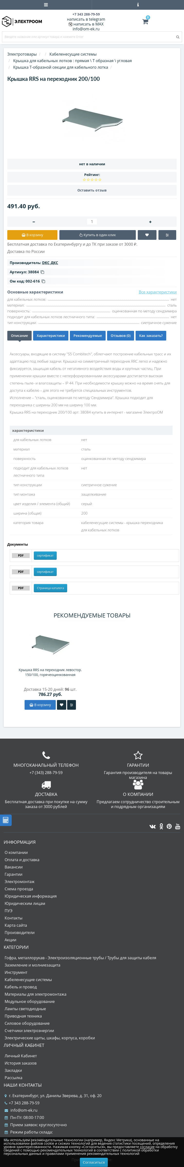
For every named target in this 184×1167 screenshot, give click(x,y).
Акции (10, 939)
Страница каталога (50, 588)
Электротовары (22, 54)
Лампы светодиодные (25, 1008)
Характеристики (51, 335)
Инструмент (16, 972)
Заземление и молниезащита (32, 965)
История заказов (21, 1063)
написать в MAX (89, 24)
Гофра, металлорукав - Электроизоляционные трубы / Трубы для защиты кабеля (80, 957)
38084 (36, 271)
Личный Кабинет (21, 1056)
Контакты (13, 918)
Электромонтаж (20, 881)
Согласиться (94, 1162)
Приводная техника (23, 1016)
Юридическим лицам (25, 903)
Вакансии (14, 867)
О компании (16, 852)
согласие (147, 1146)
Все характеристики (158, 292)
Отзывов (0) (120, 335)
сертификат (45, 555)
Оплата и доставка (22, 859)
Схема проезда (19, 889)
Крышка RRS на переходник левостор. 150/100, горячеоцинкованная (50, 672)
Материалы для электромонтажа (35, 994)
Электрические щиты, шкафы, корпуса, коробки (50, 1038)
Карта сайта (16, 925)
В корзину (40, 704)
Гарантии (13, 874)
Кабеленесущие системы (28, 979)
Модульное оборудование (30, 1001)
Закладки (13, 1070)
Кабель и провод (21, 987)
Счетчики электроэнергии (29, 1030)
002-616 (35, 281)
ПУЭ (8, 910)
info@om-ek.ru (86, 29)
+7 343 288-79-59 (22, 1103)
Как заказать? (151, 335)
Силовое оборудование (27, 1023)
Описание (19, 335)
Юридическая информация (31, 896)
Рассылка (13, 1077)
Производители (20, 932)
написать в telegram (86, 19)
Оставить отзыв (92, 190)
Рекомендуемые (88, 335)
